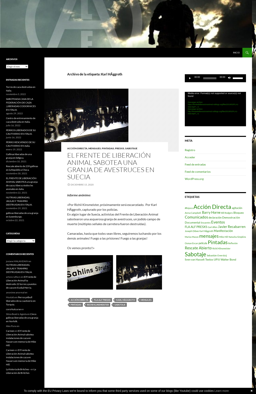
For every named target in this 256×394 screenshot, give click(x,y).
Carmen (10, 330)
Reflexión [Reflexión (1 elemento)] (233, 243)
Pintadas (76, 304)
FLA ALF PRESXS (102, 300)
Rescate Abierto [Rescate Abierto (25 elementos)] (198, 248)
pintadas (108, 148)
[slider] (210, 78)
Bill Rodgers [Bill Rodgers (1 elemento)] (227, 213)
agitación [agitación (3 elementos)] (237, 208)
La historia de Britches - (18, 369)
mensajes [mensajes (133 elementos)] (209, 236)
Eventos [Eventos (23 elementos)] (218, 222)
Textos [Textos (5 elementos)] (209, 259)
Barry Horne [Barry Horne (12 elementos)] (211, 213)
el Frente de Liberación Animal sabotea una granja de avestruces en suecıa (110, 166)
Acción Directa (79, 300)
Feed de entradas (195, 164)
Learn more (221, 390)
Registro (190, 150)
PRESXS (119, 148)
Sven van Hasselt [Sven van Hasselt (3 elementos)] (195, 259)
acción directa (77, 148)
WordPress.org (194, 178)
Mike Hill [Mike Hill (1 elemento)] (223, 237)
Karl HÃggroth (125, 300)
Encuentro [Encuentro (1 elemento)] (206, 222)
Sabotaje (119, 304)
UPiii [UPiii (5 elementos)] (217, 259)
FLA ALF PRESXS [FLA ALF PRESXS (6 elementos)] (196, 227)
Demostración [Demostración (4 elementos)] (231, 217)
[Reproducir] (190, 78)
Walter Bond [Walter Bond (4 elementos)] (228, 259)
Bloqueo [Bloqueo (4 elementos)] (238, 212)
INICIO (236, 52)
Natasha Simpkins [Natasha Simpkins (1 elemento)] (237, 237)
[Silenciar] (230, 78)
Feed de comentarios (198, 171)
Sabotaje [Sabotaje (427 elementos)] (195, 254)
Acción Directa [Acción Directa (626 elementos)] (212, 206)
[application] (215, 78)
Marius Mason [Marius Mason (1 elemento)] (192, 237)
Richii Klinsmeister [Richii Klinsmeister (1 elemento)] (221, 248)
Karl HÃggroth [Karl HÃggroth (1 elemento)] (206, 231)
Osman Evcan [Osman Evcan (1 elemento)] (191, 243)
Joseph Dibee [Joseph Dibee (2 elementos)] (192, 231)
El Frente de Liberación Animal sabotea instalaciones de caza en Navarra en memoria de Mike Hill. (21, 338)
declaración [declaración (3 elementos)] (215, 217)
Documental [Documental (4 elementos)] (192, 222)
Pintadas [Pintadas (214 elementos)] (218, 242)
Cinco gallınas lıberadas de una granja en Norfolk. (22, 318)
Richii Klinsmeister (98, 304)
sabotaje (131, 148)
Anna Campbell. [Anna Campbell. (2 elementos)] (193, 212)
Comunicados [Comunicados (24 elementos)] (196, 217)
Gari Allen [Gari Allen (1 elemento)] (212, 227)
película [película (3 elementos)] (203, 243)
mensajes (94, 148)
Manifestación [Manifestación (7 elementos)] (223, 231)
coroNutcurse (13, 309)
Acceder (190, 157)
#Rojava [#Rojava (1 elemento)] (189, 208)
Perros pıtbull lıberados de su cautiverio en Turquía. (21, 301)
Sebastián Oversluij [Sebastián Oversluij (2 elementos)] (217, 255)
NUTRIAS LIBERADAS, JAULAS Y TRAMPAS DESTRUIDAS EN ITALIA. (19, 201)
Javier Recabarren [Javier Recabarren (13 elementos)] (231, 227)
